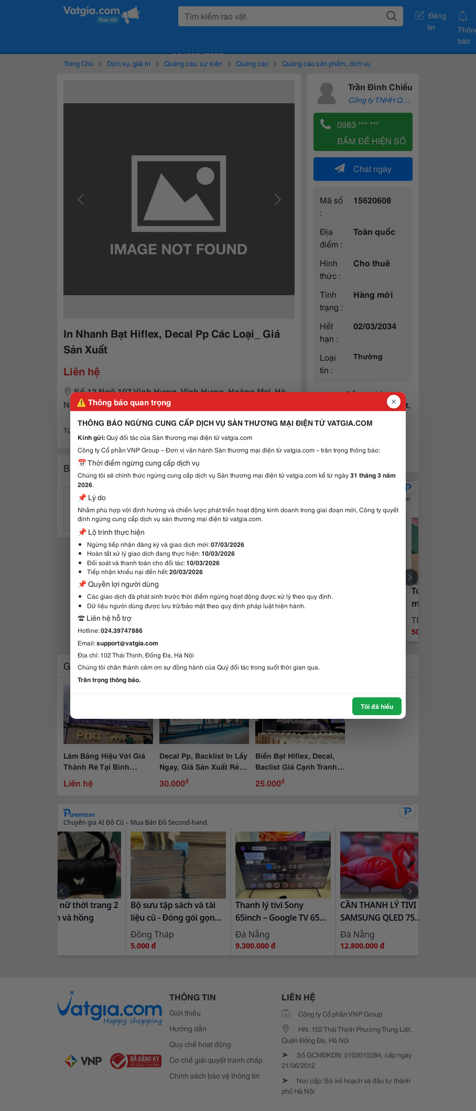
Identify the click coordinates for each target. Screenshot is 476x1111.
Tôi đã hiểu (377, 706)
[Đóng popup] (394, 401)
